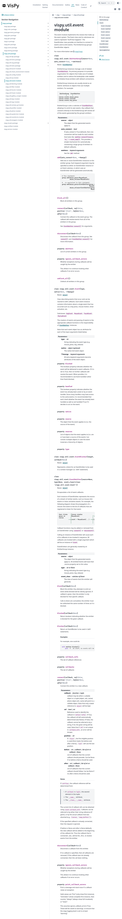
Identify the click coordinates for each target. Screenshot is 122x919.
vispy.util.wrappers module (14, 122)
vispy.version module (11, 131)
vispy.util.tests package (13, 66)
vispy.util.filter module (13, 89)
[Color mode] (118, 3)
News (77, 5)
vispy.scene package (10, 47)
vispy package (7, 23)
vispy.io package (9, 41)
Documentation (57, 5)
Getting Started (45, 6)
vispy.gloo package (10, 35)
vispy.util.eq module (12, 80)
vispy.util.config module (13, 77)
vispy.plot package (10, 44)
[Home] (34, 15)
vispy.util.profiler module (14, 110)
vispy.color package (10, 29)
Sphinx (14, 916)
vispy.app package (10, 26)
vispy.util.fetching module (14, 86)
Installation (37, 5)
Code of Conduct (84, 6)
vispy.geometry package (12, 32)
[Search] (106, 3)
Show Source (104, 59)
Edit (101, 56)
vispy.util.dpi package (12, 56)
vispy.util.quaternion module (15, 116)
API (73, 5)
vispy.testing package (11, 50)
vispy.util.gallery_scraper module (16, 98)
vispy (38, 15)
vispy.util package (10, 54)
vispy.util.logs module (12, 104)
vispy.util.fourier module (13, 92)
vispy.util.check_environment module (15, 73)
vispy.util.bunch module (13, 69)
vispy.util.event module (13, 83)
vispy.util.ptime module (13, 113)
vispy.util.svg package (12, 63)
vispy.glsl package (10, 38)
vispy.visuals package (11, 125)
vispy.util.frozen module (13, 95)
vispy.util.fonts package (13, 60)
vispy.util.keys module (13, 101)
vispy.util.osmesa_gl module (15, 107)
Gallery (67, 5)
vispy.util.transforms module (15, 119)
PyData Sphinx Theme (107, 914)
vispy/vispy (59, 39)
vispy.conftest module (11, 128)
